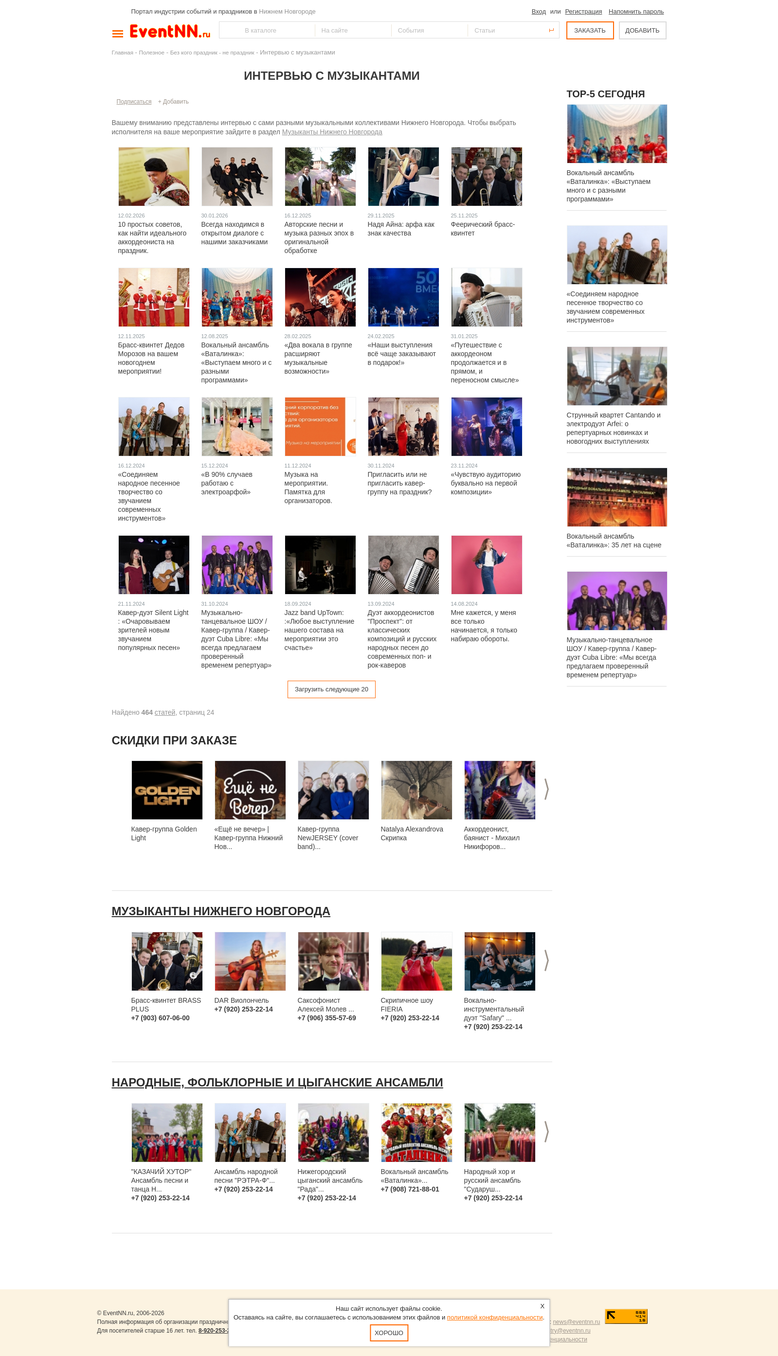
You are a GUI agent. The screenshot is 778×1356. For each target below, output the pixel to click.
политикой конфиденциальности (495, 1317)
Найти (227, 30)
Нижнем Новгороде (287, 11)
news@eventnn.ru (576, 1322)
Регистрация (583, 11)
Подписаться (134, 101)
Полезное (152, 52)
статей (165, 712)
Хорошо (389, 1333)
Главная (122, 52)
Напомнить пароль (636, 11)
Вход (539, 11)
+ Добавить (173, 101)
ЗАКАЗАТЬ (590, 30)
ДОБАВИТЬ (642, 30)
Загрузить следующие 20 (331, 689)
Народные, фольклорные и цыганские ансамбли (277, 1082)
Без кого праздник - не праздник (212, 52)
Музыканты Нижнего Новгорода (332, 132)
